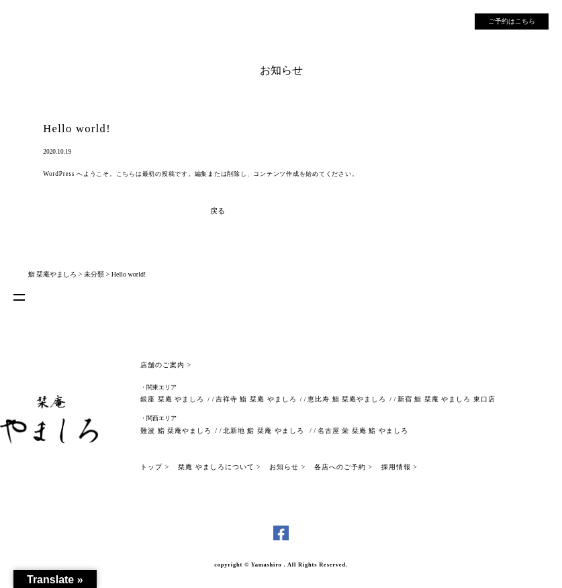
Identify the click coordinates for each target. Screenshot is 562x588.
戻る (217, 211)
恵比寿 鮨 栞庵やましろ (347, 399)
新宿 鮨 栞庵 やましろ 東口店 (446, 399)
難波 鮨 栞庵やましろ (176, 430)
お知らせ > (287, 467)
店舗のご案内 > (165, 365)
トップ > (154, 467)
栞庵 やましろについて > (219, 467)
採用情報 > (399, 467)
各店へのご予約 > (343, 467)
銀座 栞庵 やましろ (172, 399)
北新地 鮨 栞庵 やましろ (264, 430)
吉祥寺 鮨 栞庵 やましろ (256, 399)
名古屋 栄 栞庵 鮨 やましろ (363, 430)
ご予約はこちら (511, 21)
